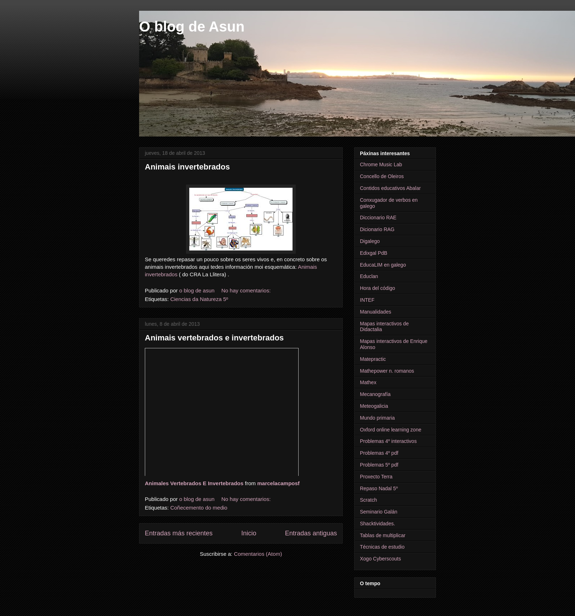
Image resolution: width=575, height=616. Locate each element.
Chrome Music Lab (381, 164)
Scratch (368, 500)
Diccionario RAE (378, 217)
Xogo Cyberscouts (380, 559)
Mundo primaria (377, 418)
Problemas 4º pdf (379, 453)
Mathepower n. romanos (387, 371)
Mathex (368, 382)
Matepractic (373, 359)
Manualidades (375, 312)
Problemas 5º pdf (379, 465)
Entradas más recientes (179, 533)
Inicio (248, 533)
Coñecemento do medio (198, 508)
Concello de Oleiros (382, 176)
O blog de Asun (191, 26)
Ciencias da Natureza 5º (199, 299)
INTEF (367, 300)
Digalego (370, 241)
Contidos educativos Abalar (390, 188)
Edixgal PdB (373, 253)
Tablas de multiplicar (382, 535)
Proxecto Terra (376, 476)
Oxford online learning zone (390, 430)
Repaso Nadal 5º (379, 488)
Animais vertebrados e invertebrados (214, 337)
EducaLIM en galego (383, 265)
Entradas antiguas (311, 533)
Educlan (369, 276)
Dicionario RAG (377, 229)
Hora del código (377, 288)
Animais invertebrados (187, 166)
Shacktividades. (377, 523)
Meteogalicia (374, 406)
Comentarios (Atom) (258, 554)
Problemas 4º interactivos (388, 441)
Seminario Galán (378, 512)
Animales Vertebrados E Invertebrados (194, 483)
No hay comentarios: (247, 290)
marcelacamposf (278, 483)
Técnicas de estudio (382, 547)
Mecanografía (375, 394)
